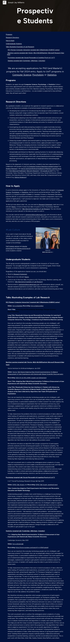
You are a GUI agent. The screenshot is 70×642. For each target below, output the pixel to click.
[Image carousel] (48, 240)
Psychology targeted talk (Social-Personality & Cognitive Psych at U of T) (31, 57)
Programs (9, 34)
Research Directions (12, 37)
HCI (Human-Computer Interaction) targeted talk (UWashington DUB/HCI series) (34, 50)
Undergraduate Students (14, 44)
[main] (35, 16)
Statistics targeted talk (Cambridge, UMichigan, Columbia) (26, 61)
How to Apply (10, 40)
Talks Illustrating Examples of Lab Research (20, 47)
